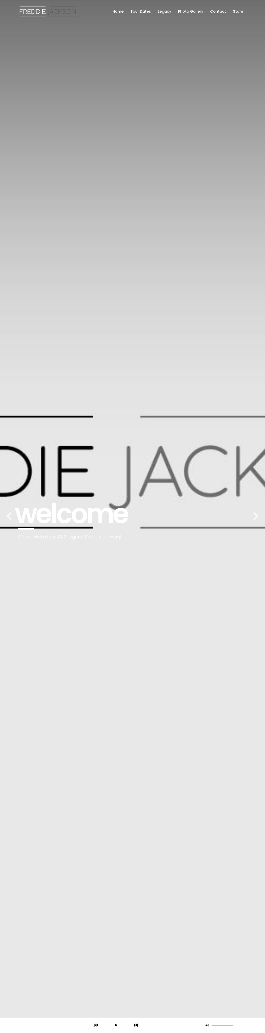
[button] (207, 1025)
